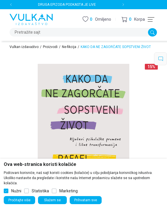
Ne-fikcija (69, 47)
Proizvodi (50, 47)
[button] (133, 19)
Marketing (68, 191)
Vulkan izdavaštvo (24, 47)
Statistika (40, 191)
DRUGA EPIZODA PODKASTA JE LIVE (67, 5)
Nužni (16, 191)
